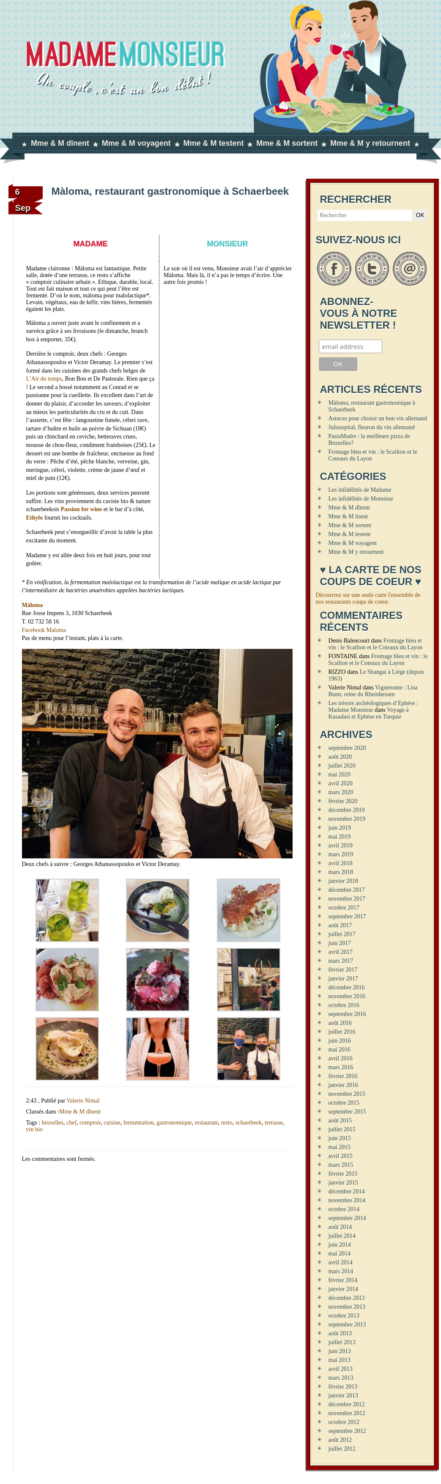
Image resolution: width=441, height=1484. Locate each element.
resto (227, 1122)
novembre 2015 (347, 1094)
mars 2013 (341, 1378)
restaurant (206, 1122)
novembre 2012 (347, 1413)
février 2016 (343, 1076)
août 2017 (340, 925)
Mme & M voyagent (136, 143)
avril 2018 (341, 863)
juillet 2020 (342, 765)
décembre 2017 (347, 890)
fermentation (138, 1122)
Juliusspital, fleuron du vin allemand (372, 427)
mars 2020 (341, 792)
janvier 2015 (343, 1182)
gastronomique (174, 1122)
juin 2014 (340, 1245)
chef (71, 1122)
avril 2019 (341, 845)
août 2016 (340, 1023)
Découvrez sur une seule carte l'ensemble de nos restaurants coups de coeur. (368, 598)
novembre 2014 (347, 1200)
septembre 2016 (347, 1014)
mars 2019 (341, 854)
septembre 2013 (347, 1324)
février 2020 (343, 801)
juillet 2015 (342, 1129)
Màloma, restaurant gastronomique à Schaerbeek (170, 191)
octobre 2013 (344, 1315)
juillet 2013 (342, 1342)
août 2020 (340, 757)
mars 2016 (341, 1067)
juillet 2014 (342, 1236)
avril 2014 (341, 1262)
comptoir (90, 1122)
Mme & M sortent (287, 143)
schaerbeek (249, 1122)
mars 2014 (341, 1271)
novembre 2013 (347, 1307)
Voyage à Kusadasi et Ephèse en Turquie (369, 713)
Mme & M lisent (348, 516)
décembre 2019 (347, 810)
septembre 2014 (347, 1218)
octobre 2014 (344, 1209)
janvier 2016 (343, 1085)
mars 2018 (341, 872)
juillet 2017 (342, 934)
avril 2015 (341, 1156)
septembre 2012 (347, 1431)
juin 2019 (340, 828)
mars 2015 (341, 1165)
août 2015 (340, 1120)
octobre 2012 (344, 1422)
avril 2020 (341, 783)
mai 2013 (340, 1360)
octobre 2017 (344, 907)
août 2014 (340, 1227)
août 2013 (340, 1333)
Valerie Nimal (82, 1100)
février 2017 (343, 970)
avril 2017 (341, 952)
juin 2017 (340, 943)
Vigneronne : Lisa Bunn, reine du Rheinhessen (373, 690)
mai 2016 (340, 1049)
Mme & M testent (213, 143)
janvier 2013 (343, 1395)
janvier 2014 (343, 1289)
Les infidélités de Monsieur (361, 499)
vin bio (34, 1129)
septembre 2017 (347, 916)
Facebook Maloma (44, 630)
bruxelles (52, 1122)
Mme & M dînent (60, 143)
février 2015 (343, 1174)
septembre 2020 (347, 748)
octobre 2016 (344, 1005)
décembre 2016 (347, 987)
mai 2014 (340, 1253)
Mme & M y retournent (370, 143)
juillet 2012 (342, 1449)
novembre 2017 (347, 899)
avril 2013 (341, 1369)
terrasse (274, 1122)
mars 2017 (341, 961)
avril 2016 (341, 1058)
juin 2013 (340, 1351)
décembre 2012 (347, 1404)
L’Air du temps (44, 379)
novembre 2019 (347, 819)
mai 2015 (340, 1147)
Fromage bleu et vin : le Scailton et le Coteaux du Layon (375, 644)
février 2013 (343, 1386)
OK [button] (420, 215)
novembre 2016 (347, 996)
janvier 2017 (343, 978)
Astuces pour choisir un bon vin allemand (378, 418)
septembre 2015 (347, 1111)
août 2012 (340, 1440)
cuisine (112, 1122)
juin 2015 (340, 1138)
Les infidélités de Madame (360, 490)
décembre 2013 (347, 1298)
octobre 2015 (344, 1103)
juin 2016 (340, 1040)
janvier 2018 (343, 881)
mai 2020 (340, 774)
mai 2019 (340, 836)
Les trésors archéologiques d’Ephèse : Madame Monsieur (373, 706)
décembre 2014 (347, 1191)
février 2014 (343, 1280)
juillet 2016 (342, 1032)
